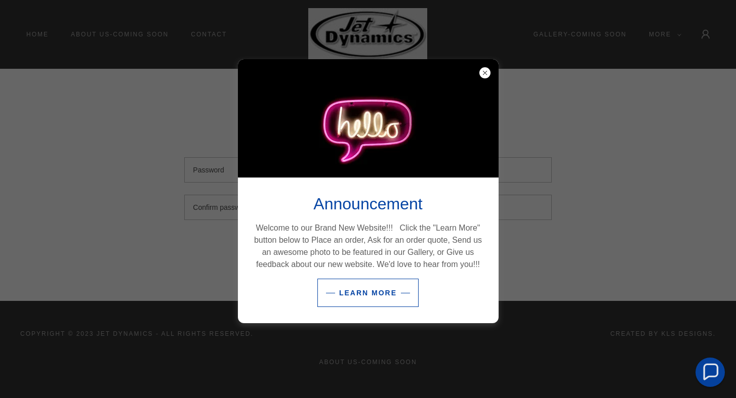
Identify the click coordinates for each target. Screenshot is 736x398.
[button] (710, 372)
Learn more (368, 293)
